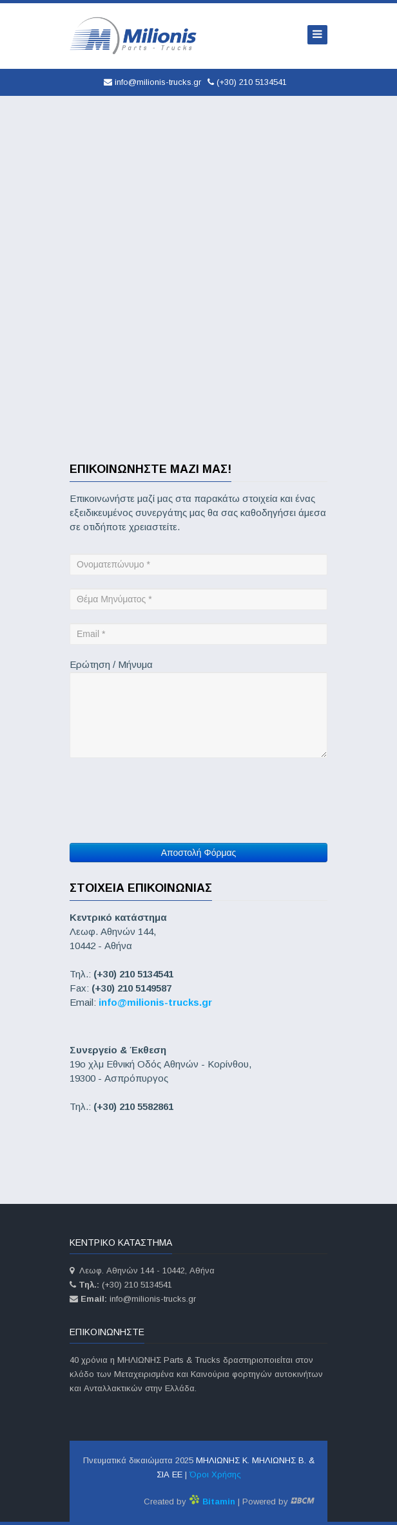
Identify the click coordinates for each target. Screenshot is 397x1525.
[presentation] (168, 789)
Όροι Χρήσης (215, 1474)
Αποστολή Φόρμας (199, 852)
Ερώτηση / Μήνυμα (111, 664)
